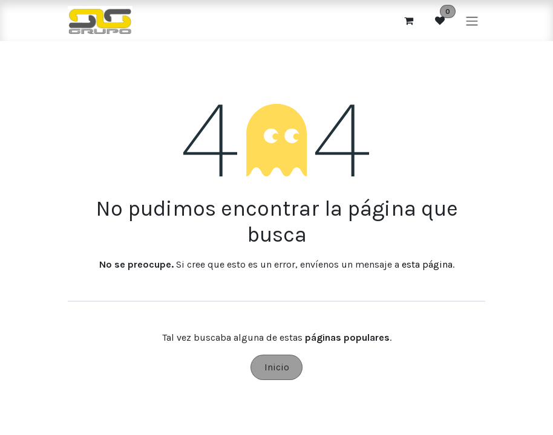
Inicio (276, 367)
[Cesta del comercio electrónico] (408, 20)
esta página (427, 264)
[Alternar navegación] (472, 20)
